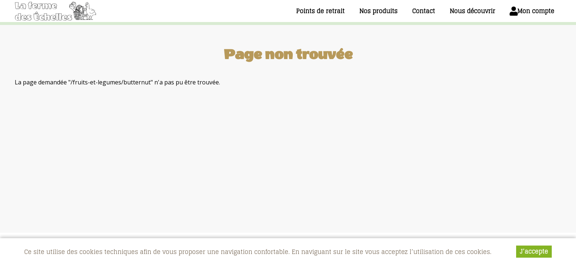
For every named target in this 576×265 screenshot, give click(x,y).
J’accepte (534, 252)
